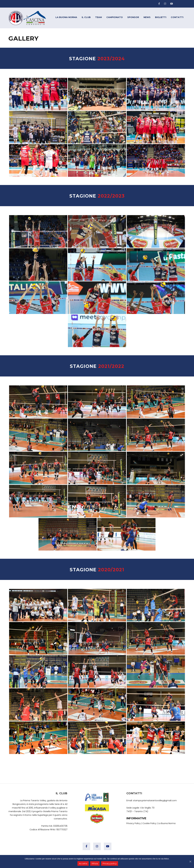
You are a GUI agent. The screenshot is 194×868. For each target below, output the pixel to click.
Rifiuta (95, 863)
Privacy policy (110, 863)
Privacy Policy (133, 823)
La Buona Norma (167, 823)
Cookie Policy (149, 823)
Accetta (83, 863)
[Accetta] (190, 861)
